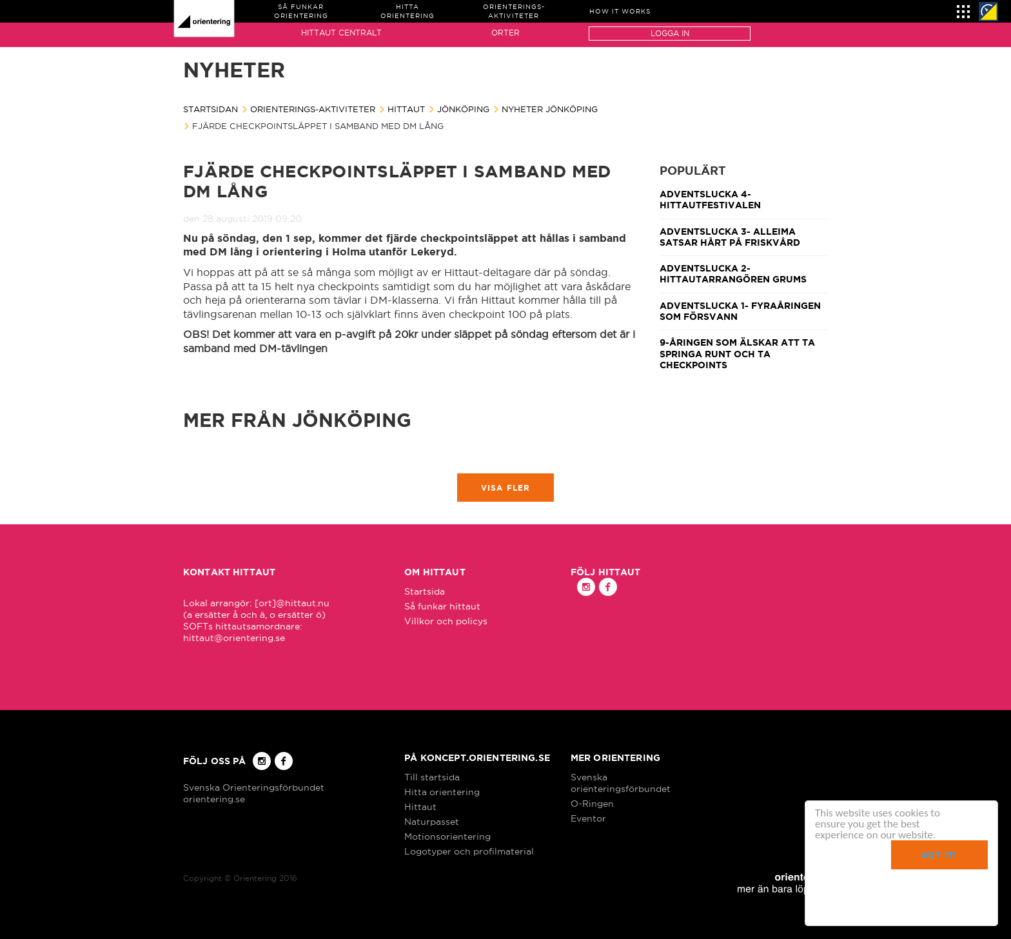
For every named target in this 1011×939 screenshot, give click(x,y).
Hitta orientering (442, 792)
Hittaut (406, 109)
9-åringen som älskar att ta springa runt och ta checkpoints (737, 353)
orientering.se (214, 799)
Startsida (424, 591)
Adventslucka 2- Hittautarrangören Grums (733, 273)
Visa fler (506, 488)
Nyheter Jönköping (550, 109)
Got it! (939, 855)
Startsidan (210, 109)
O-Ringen (592, 803)
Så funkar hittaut (442, 606)
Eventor (588, 818)
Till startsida (432, 777)
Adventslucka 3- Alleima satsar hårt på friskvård (730, 237)
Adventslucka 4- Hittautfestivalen (710, 199)
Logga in (670, 33)
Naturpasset (431, 821)
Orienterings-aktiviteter (312, 109)
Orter (505, 32)
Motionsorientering (447, 836)
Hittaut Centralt (341, 32)
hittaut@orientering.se (234, 638)
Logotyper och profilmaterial (469, 851)
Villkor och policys (445, 621)
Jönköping (463, 109)
